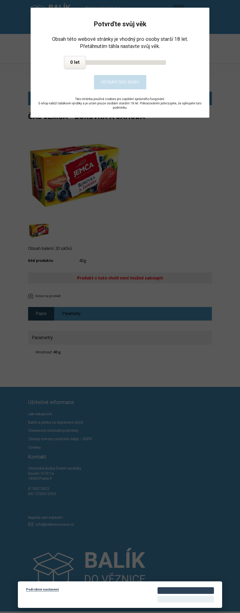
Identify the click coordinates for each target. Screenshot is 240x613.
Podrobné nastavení (42, 589)
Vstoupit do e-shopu (120, 82)
